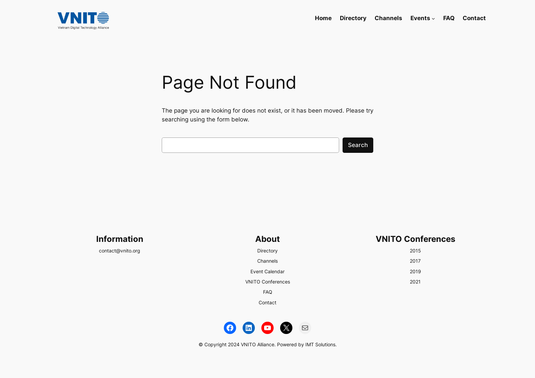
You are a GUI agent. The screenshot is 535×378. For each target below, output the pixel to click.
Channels (267, 261)
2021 (415, 282)
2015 (415, 250)
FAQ (267, 292)
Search (358, 145)
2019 (415, 271)
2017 (415, 261)
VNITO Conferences (267, 282)
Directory (267, 250)
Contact (267, 302)
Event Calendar (267, 271)
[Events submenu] (433, 18)
